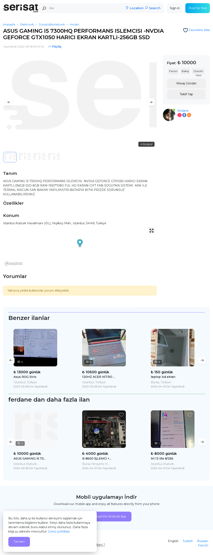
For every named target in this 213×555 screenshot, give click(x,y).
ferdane (183, 111)
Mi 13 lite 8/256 (162, 458)
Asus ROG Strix (25, 377)
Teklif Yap (186, 94)
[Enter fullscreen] (152, 231)
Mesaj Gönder (186, 83)
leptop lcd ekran (163, 377)
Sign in (175, 8)
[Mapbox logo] (13, 263)
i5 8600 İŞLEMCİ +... (96, 458)
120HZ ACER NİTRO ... (98, 377)
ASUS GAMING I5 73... (30, 458)
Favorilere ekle (199, 30)
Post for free (197, 8)
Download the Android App (106, 516)
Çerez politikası (59, 531)
